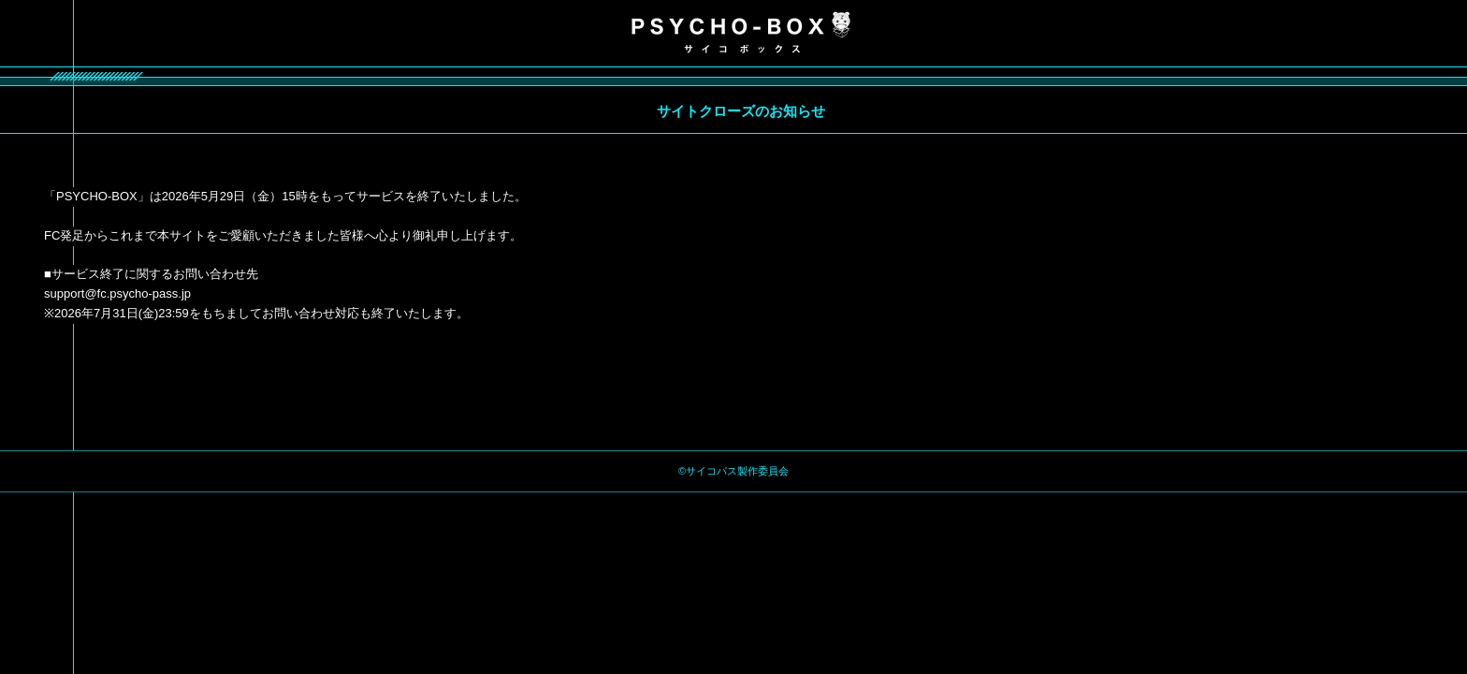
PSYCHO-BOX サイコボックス (741, 32)
